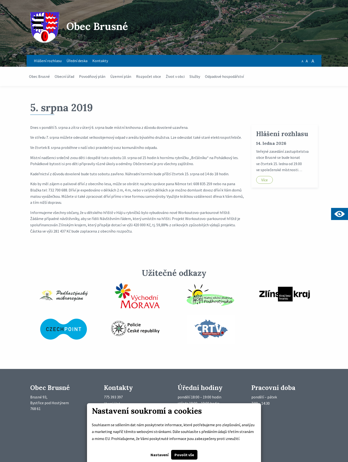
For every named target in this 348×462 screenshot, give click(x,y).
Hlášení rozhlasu (48, 60)
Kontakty (100, 60)
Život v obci (175, 76)
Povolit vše (184, 454)
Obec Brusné (39, 76)
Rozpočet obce (148, 76)
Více (264, 179)
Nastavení (159, 454)
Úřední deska (76, 60)
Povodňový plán (92, 76)
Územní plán (120, 76)
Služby (194, 76)
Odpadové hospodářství (224, 76)
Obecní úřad (64, 76)
